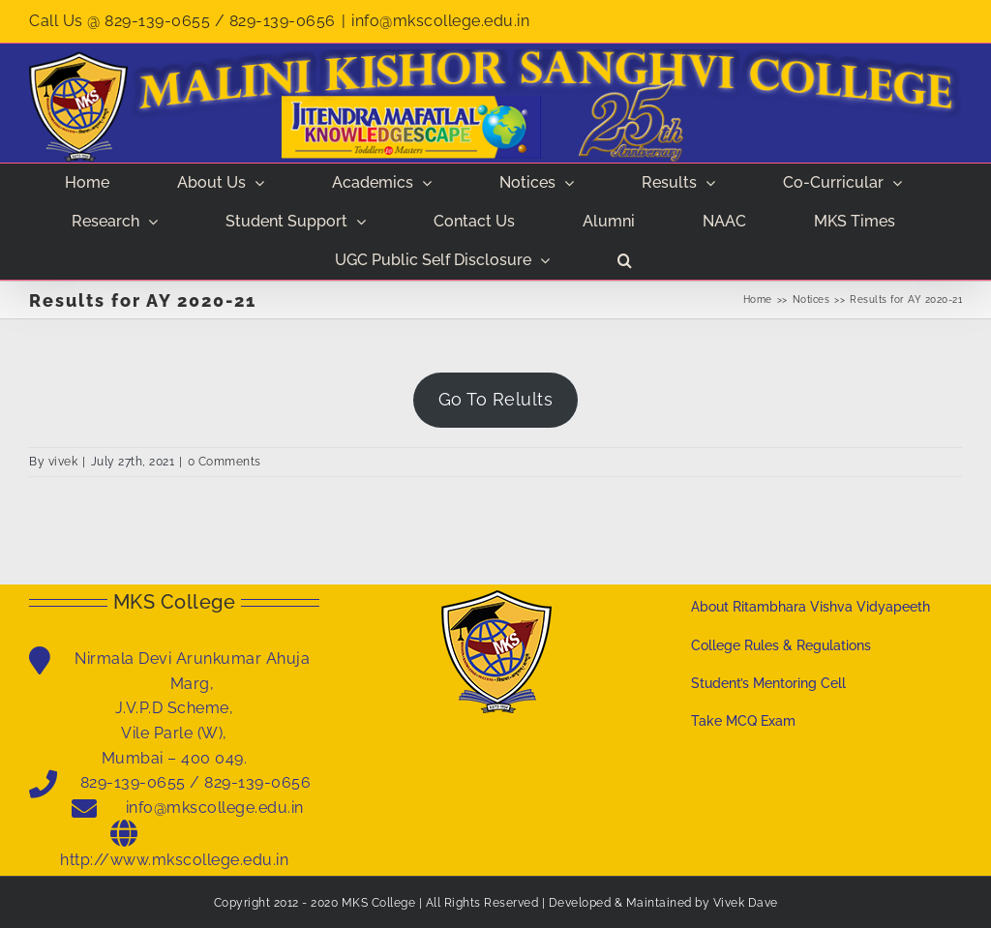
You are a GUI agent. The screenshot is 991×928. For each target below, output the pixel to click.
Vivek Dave (745, 903)
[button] (625, 260)
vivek (63, 461)
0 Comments (224, 461)
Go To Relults (496, 399)
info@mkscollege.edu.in (440, 21)
